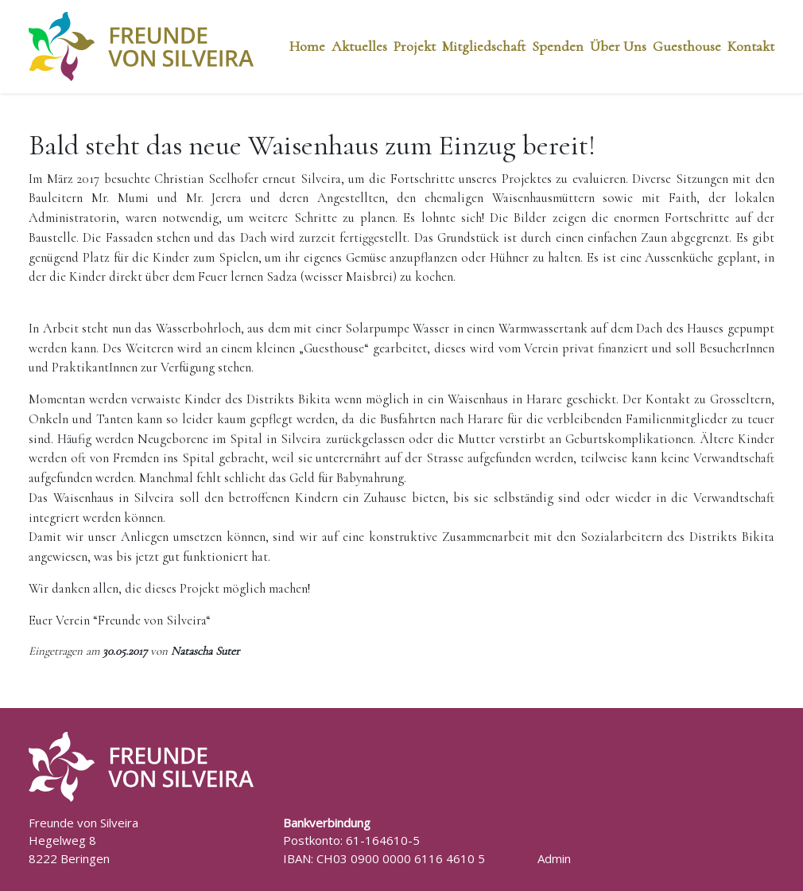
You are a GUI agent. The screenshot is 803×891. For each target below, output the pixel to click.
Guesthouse (687, 46)
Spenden (558, 46)
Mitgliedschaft (484, 46)
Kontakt (750, 46)
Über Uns (618, 46)
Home (307, 46)
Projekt (415, 46)
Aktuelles (359, 46)
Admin (554, 858)
